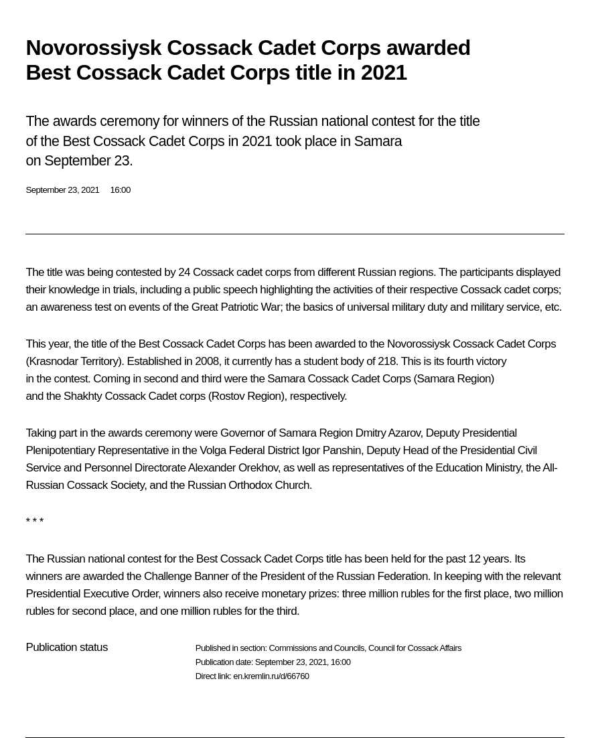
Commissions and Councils (316, 648)
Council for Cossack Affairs (414, 648)
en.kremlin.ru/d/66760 (271, 676)
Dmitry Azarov (388, 433)
